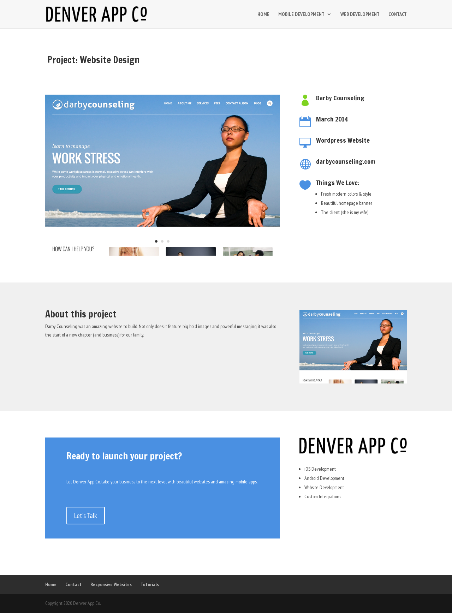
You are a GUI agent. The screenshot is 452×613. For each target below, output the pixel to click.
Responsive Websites (111, 584)
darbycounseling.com (345, 161)
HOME (263, 14)
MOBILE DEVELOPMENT (301, 14)
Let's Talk (85, 515)
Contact (73, 584)
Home (50, 584)
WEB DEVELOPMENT (360, 14)
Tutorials (150, 584)
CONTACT (397, 14)
